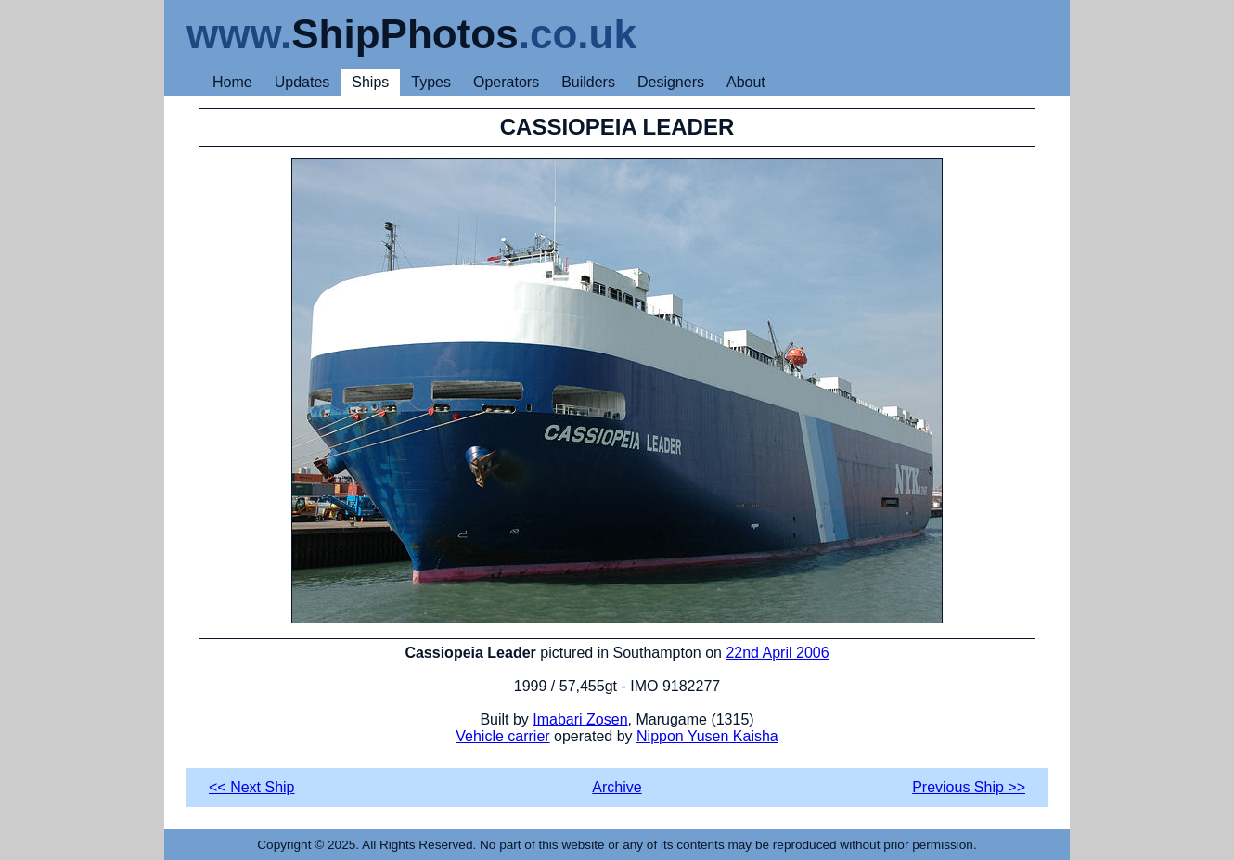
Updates (302, 82)
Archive (616, 787)
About (745, 82)
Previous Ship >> (968, 787)
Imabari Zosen (580, 719)
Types (431, 82)
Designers (670, 82)
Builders (588, 82)
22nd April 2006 (777, 653)
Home (232, 82)
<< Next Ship (252, 787)
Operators (506, 82)
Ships (370, 82)
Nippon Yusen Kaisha (707, 736)
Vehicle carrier (502, 736)
